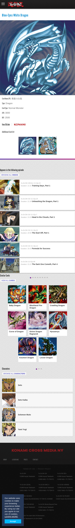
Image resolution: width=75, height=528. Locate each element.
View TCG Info (6, 124)
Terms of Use (29, 469)
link (3, 4)
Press (26, 460)
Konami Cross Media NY (37, 450)
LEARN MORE (11, 516)
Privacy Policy (44, 469)
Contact (35, 460)
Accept (13, 521)
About (5, 460)
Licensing (15, 460)
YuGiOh (16, 4)
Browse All (9, 175)
